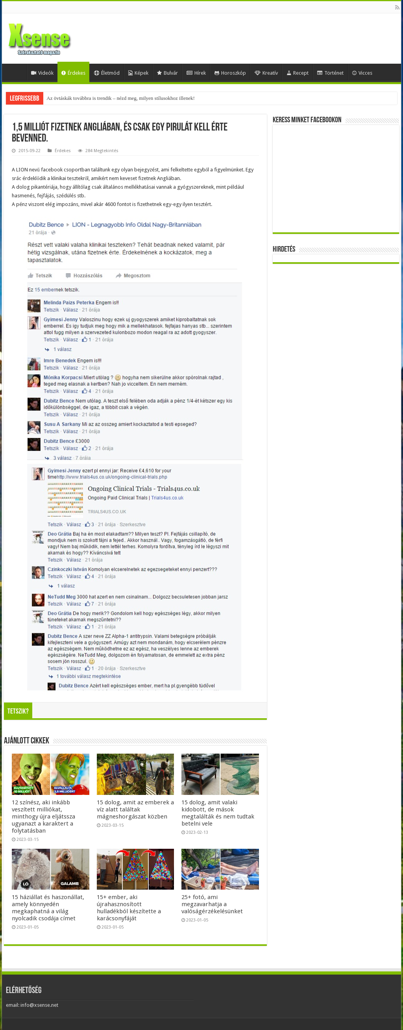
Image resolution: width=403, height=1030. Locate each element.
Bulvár (167, 73)
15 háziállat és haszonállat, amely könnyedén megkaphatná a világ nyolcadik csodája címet (48, 908)
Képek (138, 73)
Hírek (196, 73)
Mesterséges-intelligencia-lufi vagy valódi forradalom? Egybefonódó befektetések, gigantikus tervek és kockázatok (164, 98)
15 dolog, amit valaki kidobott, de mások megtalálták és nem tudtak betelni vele (217, 813)
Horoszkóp (230, 73)
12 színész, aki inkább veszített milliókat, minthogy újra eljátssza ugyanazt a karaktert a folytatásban (43, 816)
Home (16, 72)
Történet (330, 73)
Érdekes (73, 73)
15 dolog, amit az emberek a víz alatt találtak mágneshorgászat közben (135, 809)
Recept (298, 73)
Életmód (107, 73)
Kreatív (266, 73)
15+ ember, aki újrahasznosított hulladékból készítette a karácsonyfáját (129, 908)
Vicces (362, 73)
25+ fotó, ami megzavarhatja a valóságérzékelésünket (212, 904)
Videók (42, 73)
